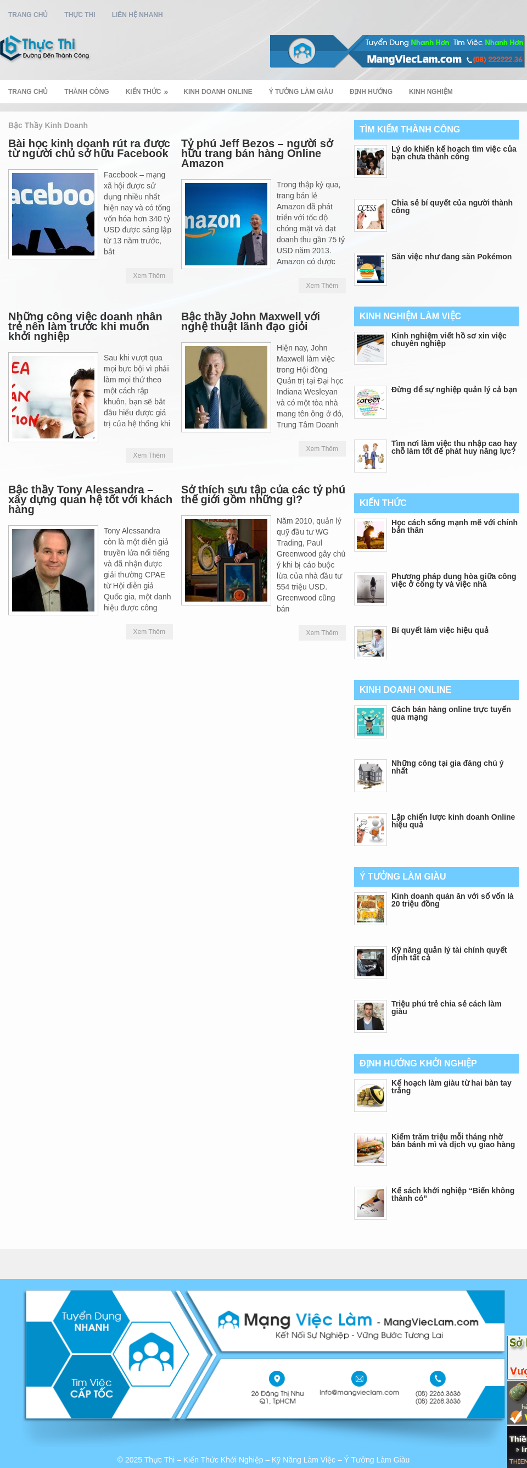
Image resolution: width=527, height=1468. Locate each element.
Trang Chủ (28, 15)
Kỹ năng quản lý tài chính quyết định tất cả (449, 954)
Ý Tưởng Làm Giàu (301, 92)
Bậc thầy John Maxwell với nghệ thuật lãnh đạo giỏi (250, 321)
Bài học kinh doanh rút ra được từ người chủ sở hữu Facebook (89, 148)
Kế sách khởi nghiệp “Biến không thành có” (452, 1194)
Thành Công (86, 92)
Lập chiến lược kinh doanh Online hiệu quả (453, 821)
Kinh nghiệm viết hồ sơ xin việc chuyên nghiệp (449, 339)
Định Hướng (371, 92)
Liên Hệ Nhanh (137, 15)
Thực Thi (79, 15)
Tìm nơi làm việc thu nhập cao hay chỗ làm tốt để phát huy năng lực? (454, 447)
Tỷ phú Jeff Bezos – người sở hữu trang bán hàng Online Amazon (257, 153)
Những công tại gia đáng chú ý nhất (447, 767)
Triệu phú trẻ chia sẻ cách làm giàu (446, 1007)
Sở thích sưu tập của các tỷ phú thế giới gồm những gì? (263, 494)
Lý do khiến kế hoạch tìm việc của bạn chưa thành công (454, 152)
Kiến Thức (151, 88)
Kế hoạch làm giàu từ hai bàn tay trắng (451, 1086)
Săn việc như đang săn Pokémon (451, 256)
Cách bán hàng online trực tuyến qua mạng (451, 713)
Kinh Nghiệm (431, 92)
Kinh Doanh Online (217, 92)
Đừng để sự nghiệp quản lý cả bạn (454, 389)
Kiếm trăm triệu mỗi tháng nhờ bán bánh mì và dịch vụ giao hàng (453, 1140)
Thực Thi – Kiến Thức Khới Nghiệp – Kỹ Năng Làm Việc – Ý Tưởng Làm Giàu (277, 1459)
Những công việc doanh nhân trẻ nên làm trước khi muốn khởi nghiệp (85, 326)
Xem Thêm (149, 276)
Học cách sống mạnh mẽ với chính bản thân (454, 526)
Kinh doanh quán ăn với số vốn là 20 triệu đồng (452, 900)
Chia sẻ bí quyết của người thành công (452, 206)
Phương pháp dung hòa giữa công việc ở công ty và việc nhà (454, 580)
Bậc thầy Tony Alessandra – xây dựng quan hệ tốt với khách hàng (90, 499)
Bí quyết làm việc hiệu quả (440, 630)
